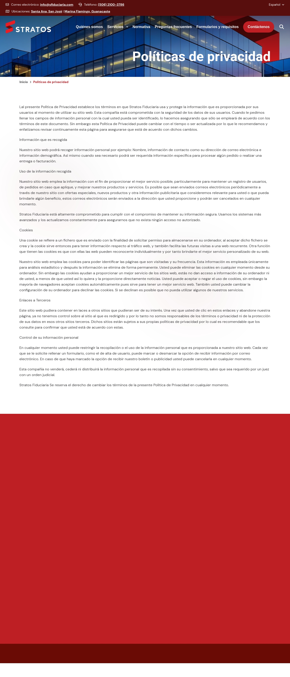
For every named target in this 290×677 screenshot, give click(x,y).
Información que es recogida (43, 143)
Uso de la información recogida (45, 174)
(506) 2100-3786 (111, 8)
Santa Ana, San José (46, 15)
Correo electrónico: (39, 8)
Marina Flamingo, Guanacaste (87, 15)
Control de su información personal (49, 340)
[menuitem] (89, 27)
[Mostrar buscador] (279, 27)
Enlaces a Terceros (35, 303)
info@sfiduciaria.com (56, 8)
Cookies (26, 233)
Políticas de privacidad (201, 60)
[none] (89, 27)
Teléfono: (101, 8)
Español (275, 8)
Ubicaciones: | (58, 15)
